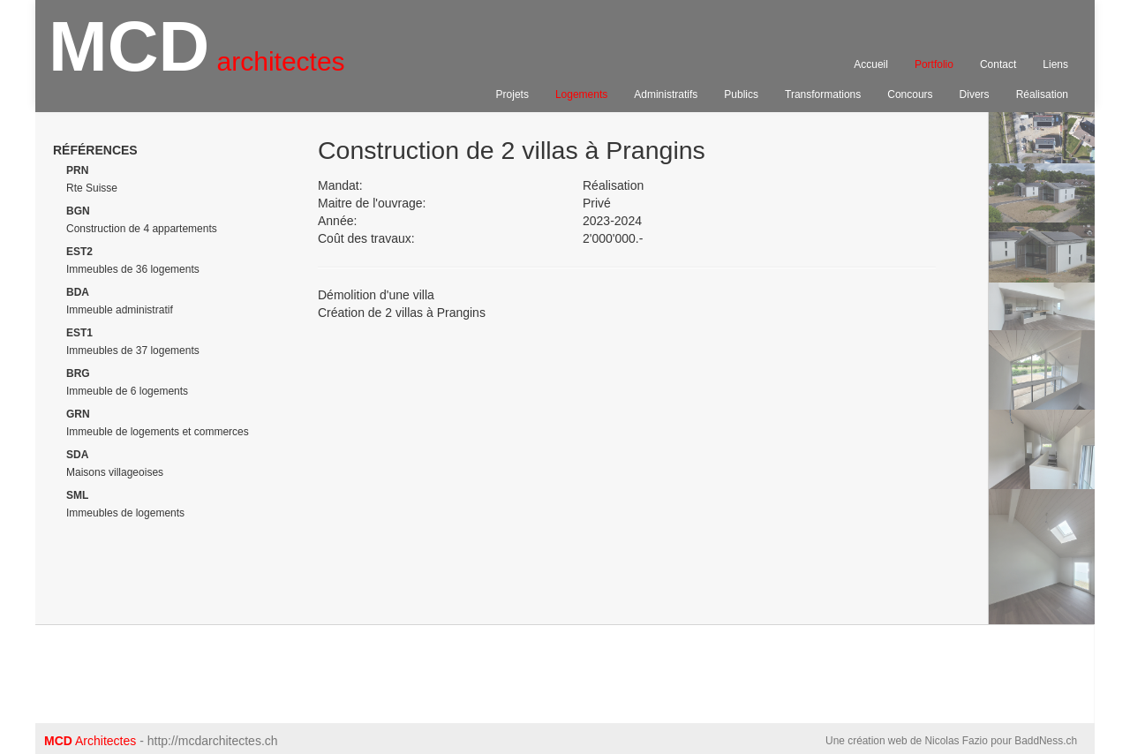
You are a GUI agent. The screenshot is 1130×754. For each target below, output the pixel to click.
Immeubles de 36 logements (133, 260)
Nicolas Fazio (955, 741)
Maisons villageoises (114, 464)
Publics (741, 94)
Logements (581, 94)
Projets (512, 94)
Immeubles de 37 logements (133, 342)
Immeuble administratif (119, 301)
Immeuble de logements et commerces (157, 423)
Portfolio (934, 64)
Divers (975, 94)
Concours (909, 94)
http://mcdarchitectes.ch (212, 741)
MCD (197, 54)
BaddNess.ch (1045, 741)
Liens (1055, 64)
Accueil (871, 64)
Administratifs (665, 94)
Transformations (823, 94)
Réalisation (1042, 94)
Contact (998, 64)
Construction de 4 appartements (141, 220)
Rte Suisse (91, 179)
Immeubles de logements (125, 504)
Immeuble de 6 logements (127, 382)
